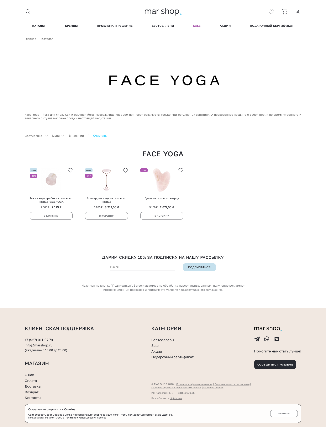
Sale (197, 26)
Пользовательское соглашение (236, 384)
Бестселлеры (163, 26)
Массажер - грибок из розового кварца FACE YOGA (51, 202)
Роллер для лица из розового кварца (106, 202)
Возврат (32, 392)
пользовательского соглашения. (201, 292)
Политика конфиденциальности (195, 384)
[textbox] (36, 137)
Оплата (31, 380)
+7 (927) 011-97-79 (39, 337)
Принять (284, 413)
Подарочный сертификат (272, 26)
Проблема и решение (115, 26)
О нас (30, 374)
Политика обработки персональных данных (178, 387)
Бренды (71, 26)
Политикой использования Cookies (86, 417)
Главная (30, 40)
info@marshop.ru (39, 343)
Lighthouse (176, 398)
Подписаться (199, 269)
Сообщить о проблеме (277, 364)
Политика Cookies (218, 387)
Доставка (33, 386)
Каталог (39, 26)
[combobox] (36, 137)
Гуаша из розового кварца (161, 200)
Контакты (34, 397)
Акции (225, 26)
